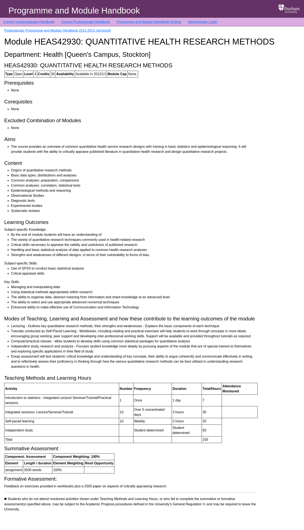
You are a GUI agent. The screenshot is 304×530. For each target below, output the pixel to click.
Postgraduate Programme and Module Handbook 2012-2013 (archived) (57, 30)
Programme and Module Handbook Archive (149, 22)
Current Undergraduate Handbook (28, 22)
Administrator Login (202, 22)
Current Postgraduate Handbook (85, 22)
